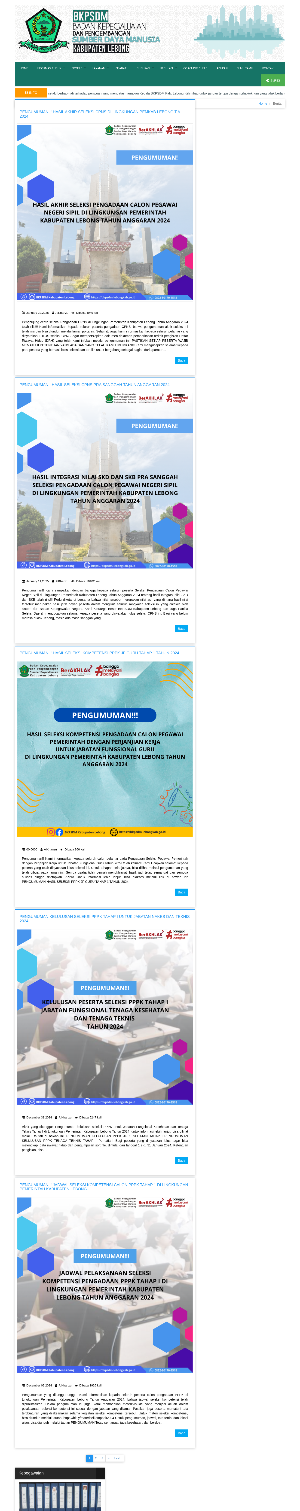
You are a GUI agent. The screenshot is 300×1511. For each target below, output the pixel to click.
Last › (117, 1458)
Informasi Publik (49, 68)
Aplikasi (222, 68)
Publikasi (143, 68)
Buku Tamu (245, 68)
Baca (181, 360)
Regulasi (166, 68)
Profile (77, 68)
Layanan (98, 68)
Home (24, 68)
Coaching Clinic (195, 68)
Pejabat (121, 68)
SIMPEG (273, 80)
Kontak (267, 68)
